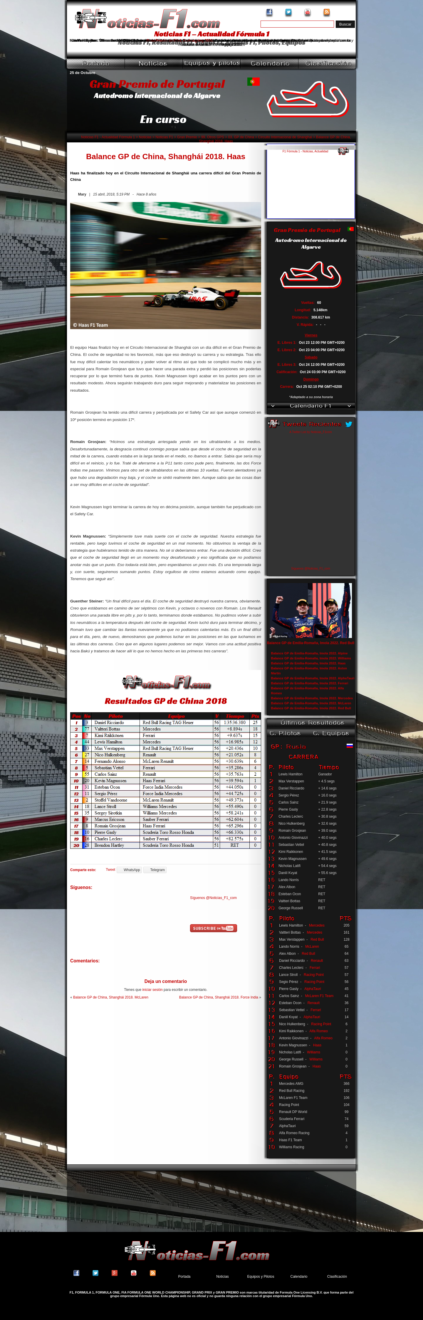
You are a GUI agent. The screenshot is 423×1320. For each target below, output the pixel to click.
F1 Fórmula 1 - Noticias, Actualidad (305, 151)
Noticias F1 (164, 137)
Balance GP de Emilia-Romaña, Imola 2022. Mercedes (312, 698)
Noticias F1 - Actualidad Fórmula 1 (108, 137)
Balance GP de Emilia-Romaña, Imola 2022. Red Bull (310, 643)
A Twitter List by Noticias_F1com (310, 432)
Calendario (298, 1276)
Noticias (145, 137)
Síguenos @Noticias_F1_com (213, 898)
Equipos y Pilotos (260, 1276)
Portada (184, 1276)
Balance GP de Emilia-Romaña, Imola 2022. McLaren (311, 703)
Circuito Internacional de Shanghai (285, 137)
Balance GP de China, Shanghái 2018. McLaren (110, 997)
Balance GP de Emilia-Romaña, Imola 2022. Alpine (309, 653)
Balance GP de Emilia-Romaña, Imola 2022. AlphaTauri (313, 678)
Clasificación (337, 1276)
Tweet (110, 870)
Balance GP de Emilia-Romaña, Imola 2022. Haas (308, 663)
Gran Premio (187, 137)
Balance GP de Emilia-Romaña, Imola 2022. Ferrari (309, 683)
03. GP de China (241, 137)
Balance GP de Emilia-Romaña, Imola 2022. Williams (311, 658)
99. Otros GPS (212, 137)
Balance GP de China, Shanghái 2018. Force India (218, 997)
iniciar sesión (152, 990)
